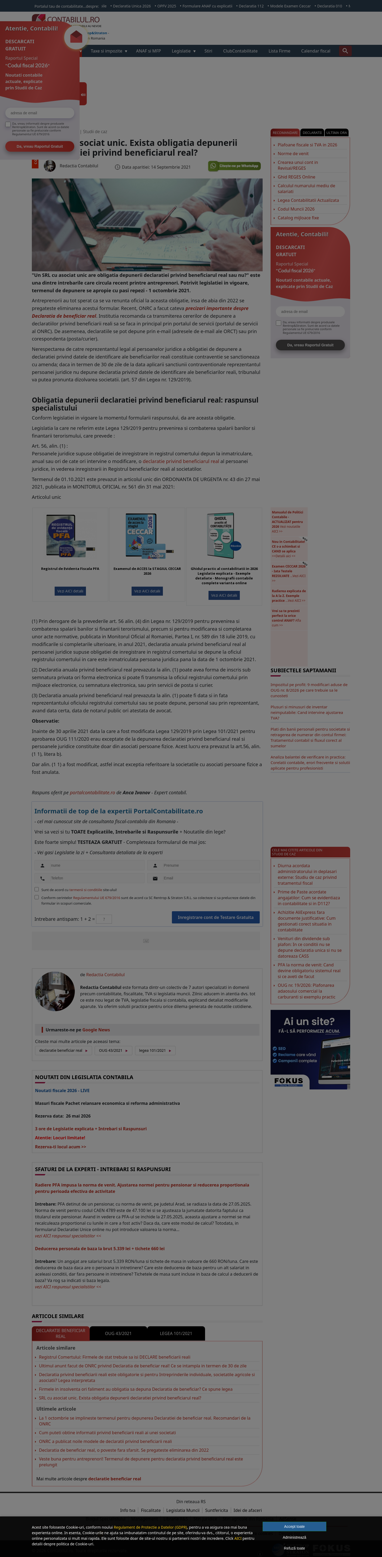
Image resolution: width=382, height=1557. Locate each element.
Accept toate (294, 1526)
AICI (237, 1538)
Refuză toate (294, 1548)
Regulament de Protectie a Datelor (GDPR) (150, 1527)
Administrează (294, 1537)
